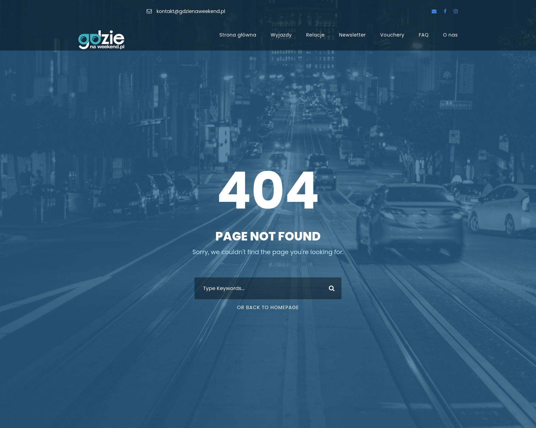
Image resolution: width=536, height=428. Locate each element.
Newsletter (352, 34)
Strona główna (237, 34)
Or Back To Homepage (268, 307)
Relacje (315, 34)
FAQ (424, 34)
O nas (450, 34)
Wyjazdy (281, 34)
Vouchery (392, 34)
